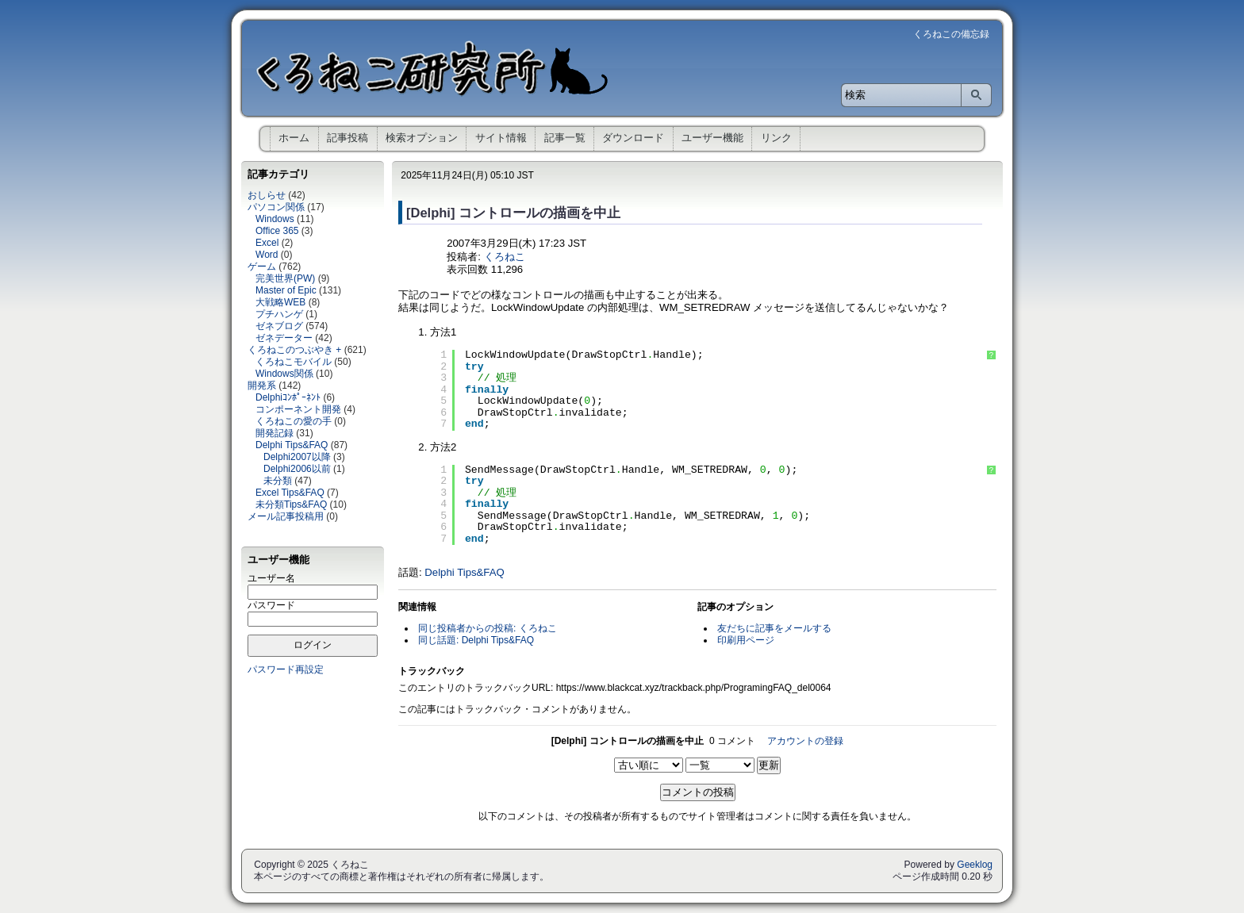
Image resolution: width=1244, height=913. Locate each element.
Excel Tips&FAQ (289, 492)
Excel (266, 242)
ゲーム (262, 266)
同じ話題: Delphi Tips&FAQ (476, 640)
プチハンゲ (279, 314)
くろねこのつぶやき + (294, 349)
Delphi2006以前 (297, 468)
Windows (274, 218)
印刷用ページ (745, 640)
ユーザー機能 (712, 138)
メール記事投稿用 (286, 516)
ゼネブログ (279, 326)
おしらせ (267, 195)
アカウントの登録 (805, 740)
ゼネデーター (284, 337)
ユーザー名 (271, 578)
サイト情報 (501, 138)
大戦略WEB (280, 302)
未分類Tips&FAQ (291, 504)
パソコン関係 (276, 207)
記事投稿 (347, 138)
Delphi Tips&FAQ (291, 445)
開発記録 (274, 433)
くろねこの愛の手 (293, 421)
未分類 (277, 480)
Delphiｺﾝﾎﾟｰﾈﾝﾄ (288, 397)
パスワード (271, 605)
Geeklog (975, 864)
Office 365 (276, 230)
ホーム (293, 138)
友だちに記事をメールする (774, 628)
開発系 (262, 385)
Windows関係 (284, 373)
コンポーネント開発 (298, 409)
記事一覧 (565, 138)
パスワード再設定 (286, 669)
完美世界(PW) (285, 278)
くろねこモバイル (293, 361)
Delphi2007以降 (297, 456)
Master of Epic (286, 290)
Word (266, 254)
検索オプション (422, 138)
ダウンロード (633, 138)
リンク (776, 138)
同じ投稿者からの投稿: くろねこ (487, 628)
